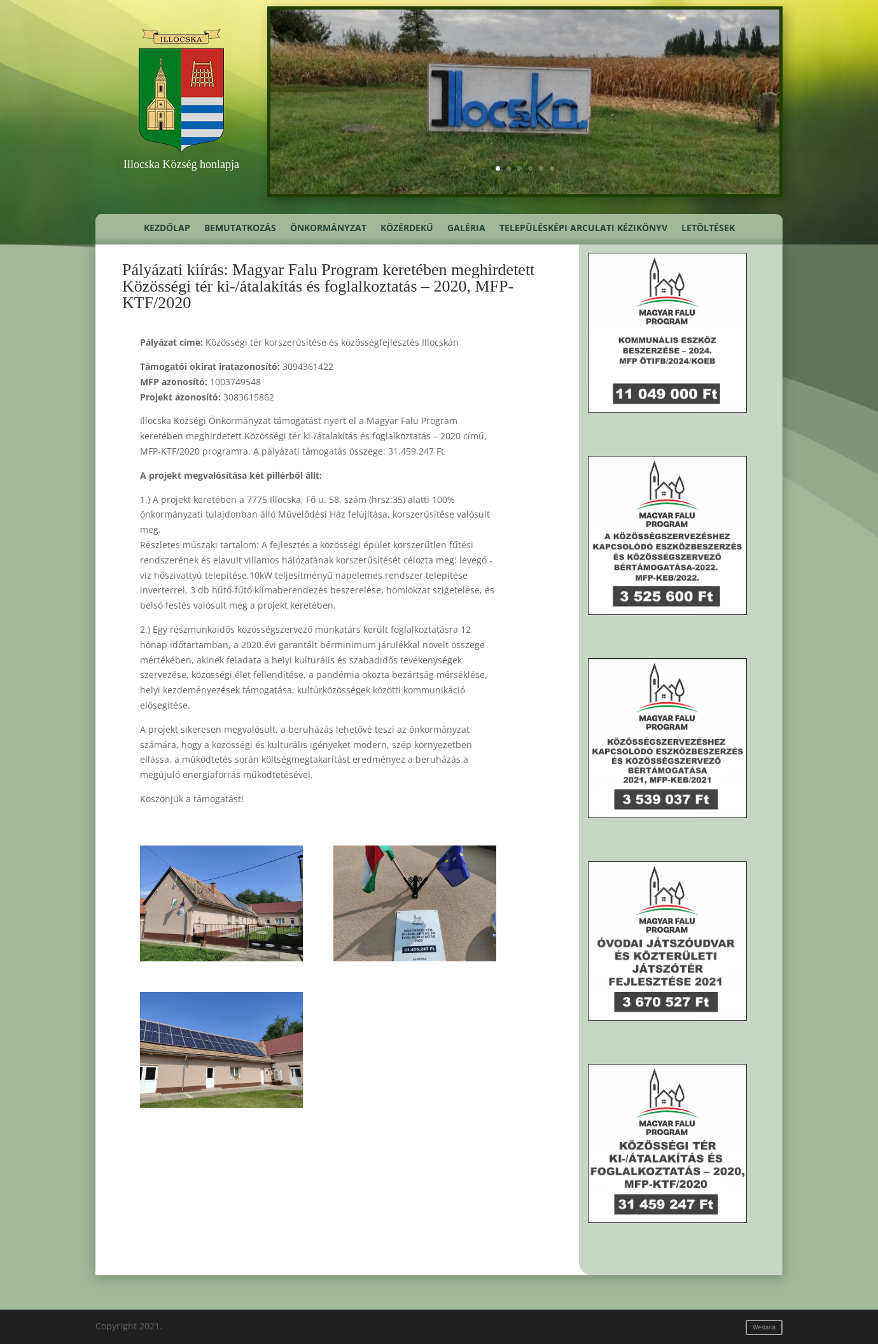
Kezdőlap (167, 228)
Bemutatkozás (240, 228)
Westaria (764, 1327)
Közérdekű (406, 228)
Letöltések (708, 228)
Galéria (466, 228)
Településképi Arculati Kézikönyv (583, 228)
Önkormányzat (328, 228)
